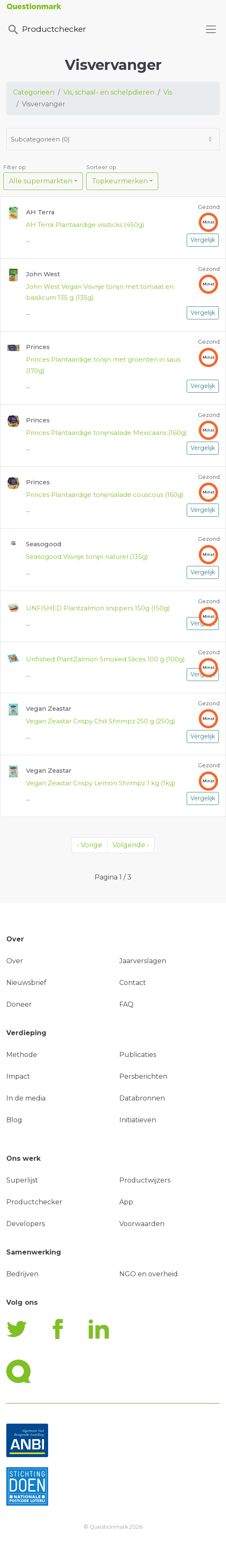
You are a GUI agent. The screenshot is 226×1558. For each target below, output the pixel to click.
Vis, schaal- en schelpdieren (108, 92)
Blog (14, 1120)
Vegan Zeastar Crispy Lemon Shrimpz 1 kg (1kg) (100, 783)
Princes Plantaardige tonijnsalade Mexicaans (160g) (106, 433)
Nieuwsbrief (26, 983)
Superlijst (22, 1180)
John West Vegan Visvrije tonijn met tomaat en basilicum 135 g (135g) (100, 292)
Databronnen (142, 1098)
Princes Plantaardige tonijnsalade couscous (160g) (105, 495)
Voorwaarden (141, 1224)
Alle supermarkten (40, 181)
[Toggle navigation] (211, 29)
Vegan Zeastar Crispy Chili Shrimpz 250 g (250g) (100, 721)
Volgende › (131, 845)
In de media (26, 1098)
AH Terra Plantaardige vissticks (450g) (85, 225)
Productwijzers (144, 1180)
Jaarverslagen (142, 961)
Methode (21, 1055)
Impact (18, 1076)
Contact (132, 983)
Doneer (19, 1004)
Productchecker (46, 29)
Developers (25, 1224)
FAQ (126, 1004)
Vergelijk (202, 240)
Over (14, 961)
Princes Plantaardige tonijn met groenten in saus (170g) (103, 365)
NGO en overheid (148, 1274)
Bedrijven (22, 1274)
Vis (167, 92)
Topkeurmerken (120, 181)
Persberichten (143, 1076)
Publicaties (137, 1055)
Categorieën (33, 92)
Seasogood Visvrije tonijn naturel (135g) (87, 556)
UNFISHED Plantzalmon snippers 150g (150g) (98, 608)
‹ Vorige (89, 845)
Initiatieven (137, 1120)
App (126, 1202)
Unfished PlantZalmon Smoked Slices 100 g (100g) (105, 659)
